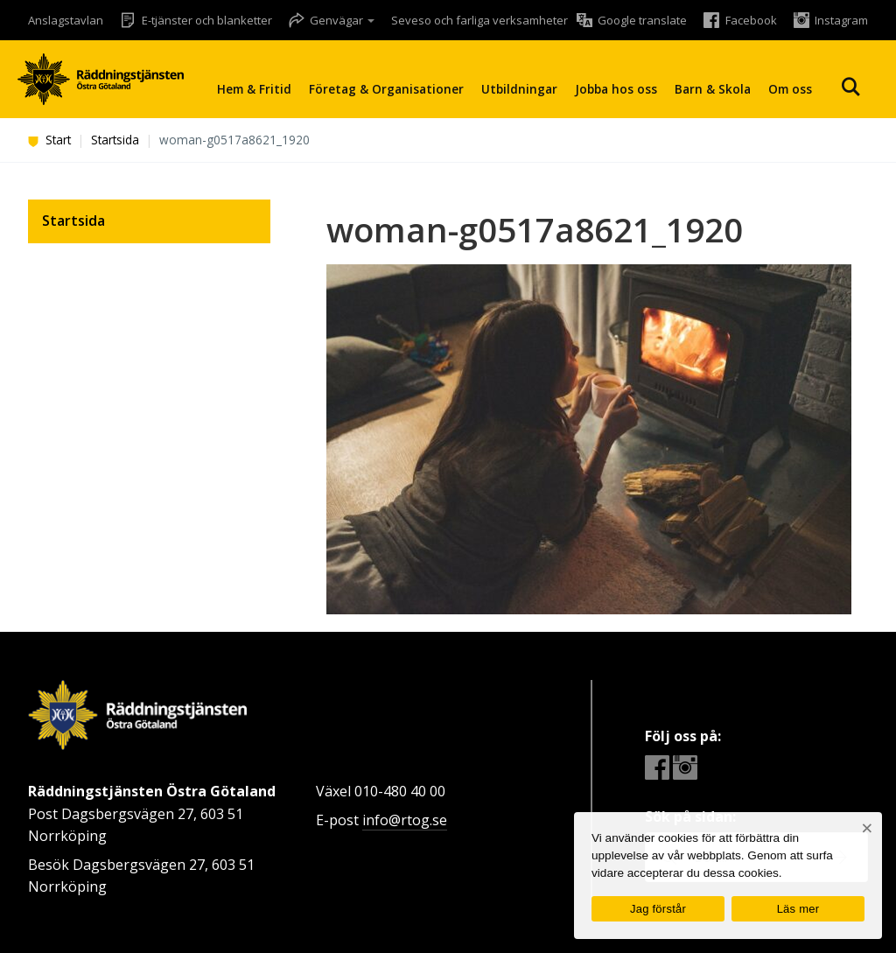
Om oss (790, 89)
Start (49, 139)
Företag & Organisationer (386, 89)
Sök (850, 87)
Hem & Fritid (254, 89)
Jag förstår (658, 908)
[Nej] (866, 828)
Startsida (115, 139)
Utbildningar (519, 89)
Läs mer (798, 908)
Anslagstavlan (65, 20)
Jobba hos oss (616, 89)
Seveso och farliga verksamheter (479, 20)
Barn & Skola (713, 89)
